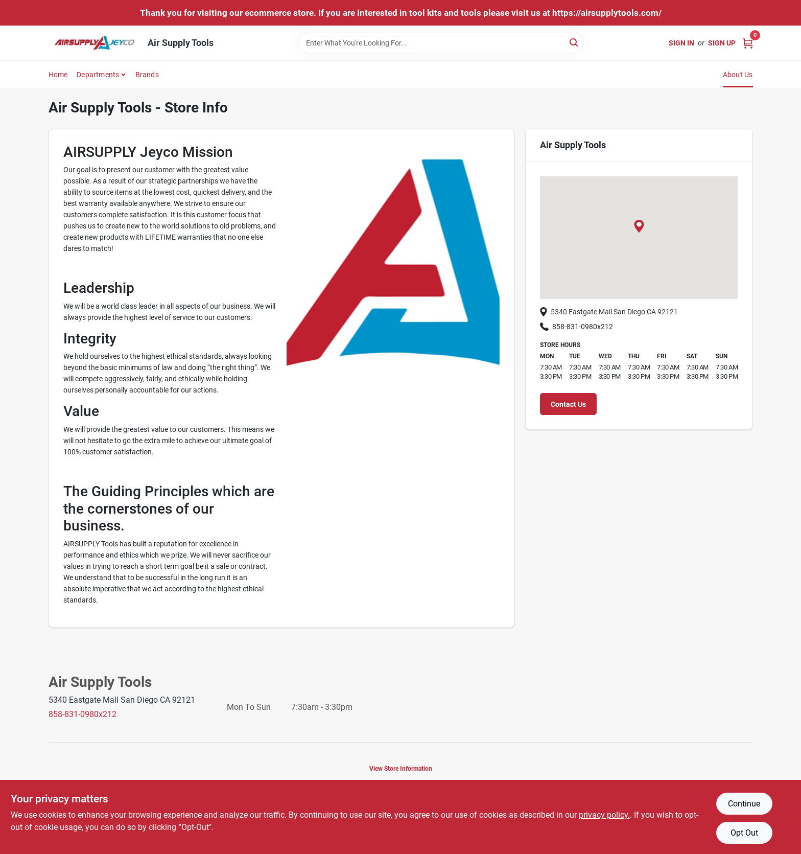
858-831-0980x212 (576, 326)
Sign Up (722, 43)
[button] (639, 226)
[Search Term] (441, 43)
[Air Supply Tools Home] (94, 43)
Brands (147, 75)
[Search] (574, 42)
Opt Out (744, 833)
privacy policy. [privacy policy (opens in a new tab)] (604, 815)
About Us (738, 75)
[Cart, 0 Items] (748, 42)
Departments (98, 75)
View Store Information (400, 768)
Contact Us (568, 404)
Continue (744, 804)
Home (58, 75)
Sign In (681, 43)
